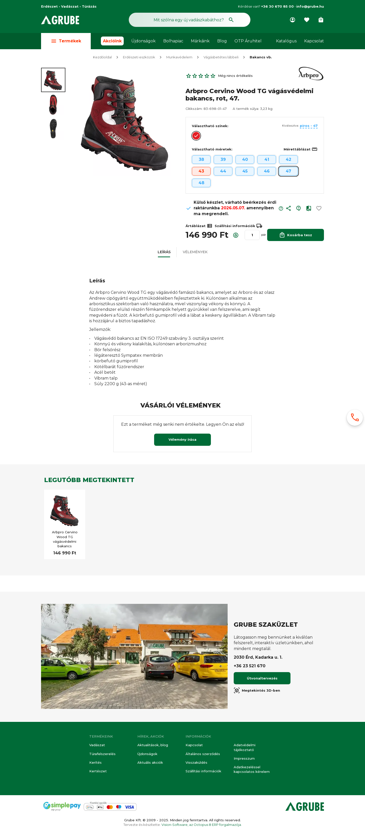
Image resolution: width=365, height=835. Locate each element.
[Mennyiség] (252, 236)
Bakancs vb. (261, 58)
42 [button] (288, 160)
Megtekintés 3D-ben (257, 691)
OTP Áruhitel (248, 41)
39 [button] (223, 160)
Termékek (66, 41)
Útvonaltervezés (262, 679)
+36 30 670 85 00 (277, 6)
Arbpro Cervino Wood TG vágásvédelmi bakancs (65, 540)
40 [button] (245, 160)
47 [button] (288, 171)
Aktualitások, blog (152, 745)
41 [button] (266, 160)
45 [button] (245, 171)
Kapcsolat (314, 41)
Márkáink (200, 41)
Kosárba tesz (295, 235)
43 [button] (201, 171)
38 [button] (201, 160)
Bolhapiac (173, 41)
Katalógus (286, 41)
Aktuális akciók (150, 762)
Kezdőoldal (102, 58)
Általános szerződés (203, 754)
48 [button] (201, 183)
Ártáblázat (199, 227)
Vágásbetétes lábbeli (221, 58)
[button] (288, 210)
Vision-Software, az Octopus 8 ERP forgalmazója (201, 825)
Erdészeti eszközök (139, 58)
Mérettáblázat (301, 150)
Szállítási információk (203, 771)
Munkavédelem (179, 58)
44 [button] (223, 171)
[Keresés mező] (189, 20)
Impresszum (244, 758)
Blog (222, 41)
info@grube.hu (310, 6)
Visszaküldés (196, 762)
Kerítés (95, 762)
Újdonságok (143, 41)
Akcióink (112, 41)
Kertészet (98, 771)
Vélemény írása (182, 440)
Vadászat (97, 745)
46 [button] (267, 171)
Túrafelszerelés (102, 754)
